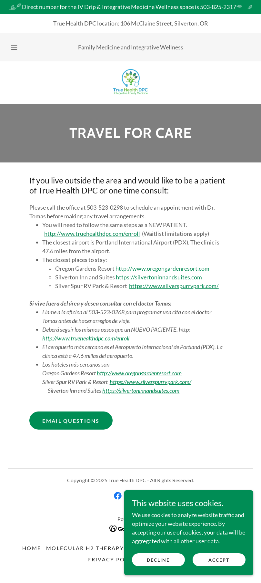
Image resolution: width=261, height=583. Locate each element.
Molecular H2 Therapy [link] (85, 548)
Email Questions (70, 421)
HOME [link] (31, 548)
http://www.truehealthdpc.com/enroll (92, 233)
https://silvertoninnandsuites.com (159, 277)
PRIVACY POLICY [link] (113, 559)
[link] (130, 82)
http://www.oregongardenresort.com (162, 268)
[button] (18, 47)
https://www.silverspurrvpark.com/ (174, 285)
